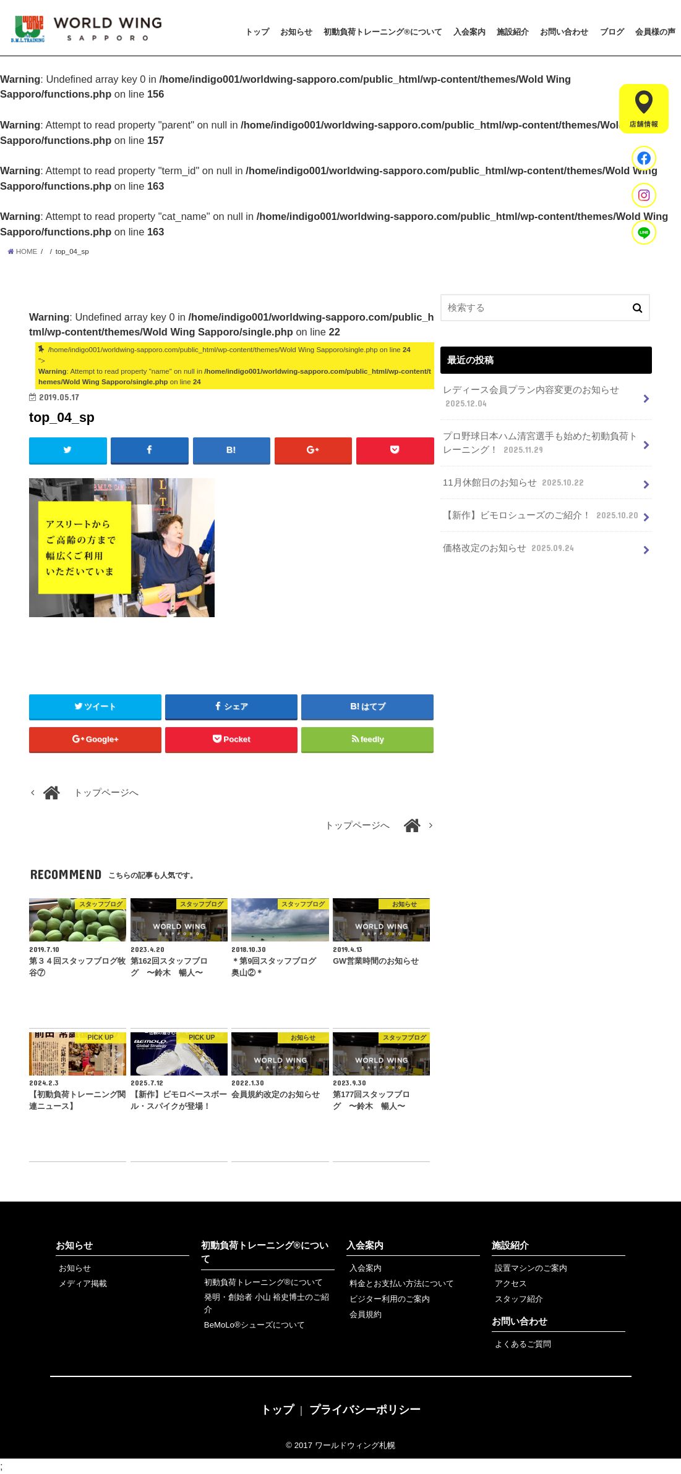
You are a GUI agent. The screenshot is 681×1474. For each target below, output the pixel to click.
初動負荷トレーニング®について (382, 31)
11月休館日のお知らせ (514, 482)
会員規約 (365, 1314)
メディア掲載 (83, 1283)
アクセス (511, 1283)
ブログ (612, 31)
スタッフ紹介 (519, 1298)
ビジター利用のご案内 (389, 1298)
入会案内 (469, 31)
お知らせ (296, 31)
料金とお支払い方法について (401, 1283)
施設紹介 (513, 31)
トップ (257, 31)
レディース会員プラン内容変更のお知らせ (531, 397)
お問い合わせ (564, 31)
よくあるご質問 (523, 1344)
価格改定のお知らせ (509, 548)
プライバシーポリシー (365, 1410)
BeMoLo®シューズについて (254, 1324)
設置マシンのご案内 (531, 1268)
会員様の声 (655, 31)
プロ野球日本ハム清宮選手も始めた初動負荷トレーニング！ (540, 443)
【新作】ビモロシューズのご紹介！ (542, 515)
